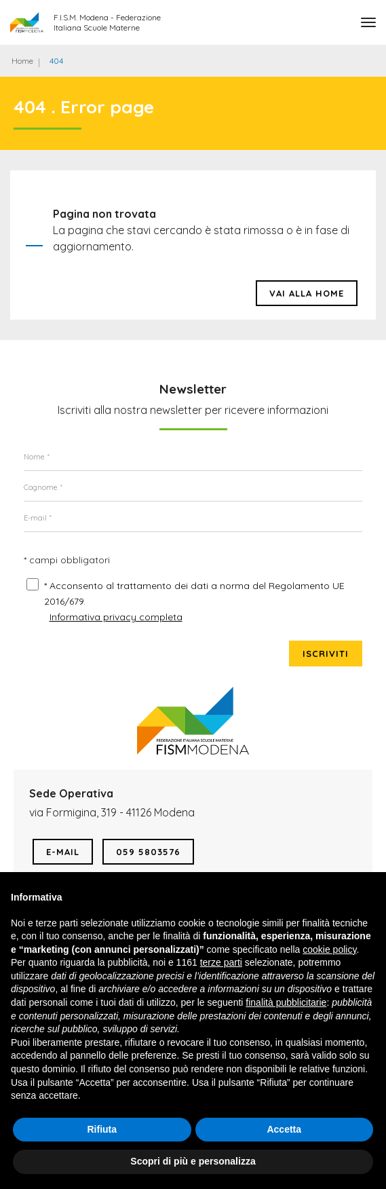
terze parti (221, 962)
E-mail (62, 851)
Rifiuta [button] (102, 1129)
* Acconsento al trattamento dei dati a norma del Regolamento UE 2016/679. (194, 593)
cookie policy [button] (329, 949)
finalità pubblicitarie (286, 1002)
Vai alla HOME (306, 293)
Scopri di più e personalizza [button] (192, 1161)
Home (22, 61)
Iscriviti (326, 653)
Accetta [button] (284, 1129)
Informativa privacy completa (116, 617)
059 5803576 (148, 851)
